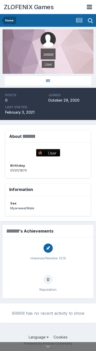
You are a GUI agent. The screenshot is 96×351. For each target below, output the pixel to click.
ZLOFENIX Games (29, 7)
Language (39, 337)
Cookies (61, 337)
